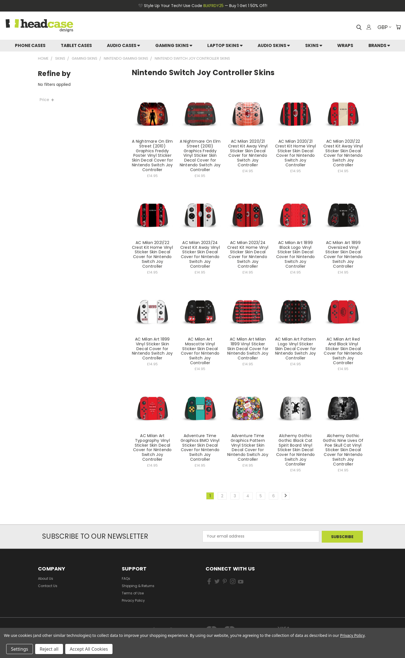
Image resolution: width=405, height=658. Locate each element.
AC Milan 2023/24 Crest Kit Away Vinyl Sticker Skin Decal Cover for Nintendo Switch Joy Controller (200, 254)
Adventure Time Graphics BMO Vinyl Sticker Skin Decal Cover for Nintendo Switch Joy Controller (200, 447)
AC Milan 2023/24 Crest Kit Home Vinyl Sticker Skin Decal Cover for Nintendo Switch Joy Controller (247, 254)
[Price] (77, 99)
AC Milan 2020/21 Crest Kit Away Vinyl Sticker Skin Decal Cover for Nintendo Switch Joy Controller (248, 153)
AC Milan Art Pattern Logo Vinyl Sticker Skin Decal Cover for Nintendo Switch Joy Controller (295, 348)
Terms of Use (133, 592)
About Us (45, 578)
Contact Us (47, 585)
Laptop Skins (225, 45)
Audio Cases (123, 45)
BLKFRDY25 (213, 5)
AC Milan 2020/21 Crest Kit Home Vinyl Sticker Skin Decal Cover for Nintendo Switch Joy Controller (295, 153)
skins (313, 45)
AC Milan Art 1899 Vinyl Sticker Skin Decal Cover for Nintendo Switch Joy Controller (152, 348)
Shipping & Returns (138, 585)
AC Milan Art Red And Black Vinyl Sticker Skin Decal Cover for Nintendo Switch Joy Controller (343, 351)
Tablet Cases (76, 45)
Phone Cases (30, 45)
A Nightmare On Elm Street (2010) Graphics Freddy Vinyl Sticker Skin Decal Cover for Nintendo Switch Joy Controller (200, 155)
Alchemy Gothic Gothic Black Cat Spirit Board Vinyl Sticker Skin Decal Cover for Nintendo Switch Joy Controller (295, 450)
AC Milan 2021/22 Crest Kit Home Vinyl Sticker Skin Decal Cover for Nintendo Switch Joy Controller (152, 254)
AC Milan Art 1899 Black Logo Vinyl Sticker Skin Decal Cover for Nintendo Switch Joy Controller (295, 254)
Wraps (345, 45)
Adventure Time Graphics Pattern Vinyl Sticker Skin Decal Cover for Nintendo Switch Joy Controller (247, 447)
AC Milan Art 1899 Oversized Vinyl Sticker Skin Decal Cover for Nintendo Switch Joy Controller (343, 254)
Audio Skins (274, 45)
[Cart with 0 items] (398, 27)
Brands (379, 45)
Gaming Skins (173, 45)
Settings (19, 649)
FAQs (126, 578)
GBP (384, 27)
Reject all (49, 649)
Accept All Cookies (89, 649)
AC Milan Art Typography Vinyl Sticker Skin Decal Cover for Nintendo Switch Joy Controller (152, 447)
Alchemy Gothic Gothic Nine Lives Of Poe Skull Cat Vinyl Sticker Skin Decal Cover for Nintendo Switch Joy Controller (343, 450)
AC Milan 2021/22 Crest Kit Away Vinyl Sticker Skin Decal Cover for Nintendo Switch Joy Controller (343, 153)
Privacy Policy (133, 599)
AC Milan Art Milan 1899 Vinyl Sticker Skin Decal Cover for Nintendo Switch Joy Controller (247, 348)
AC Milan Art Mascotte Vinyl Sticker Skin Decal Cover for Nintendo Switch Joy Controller (200, 351)
